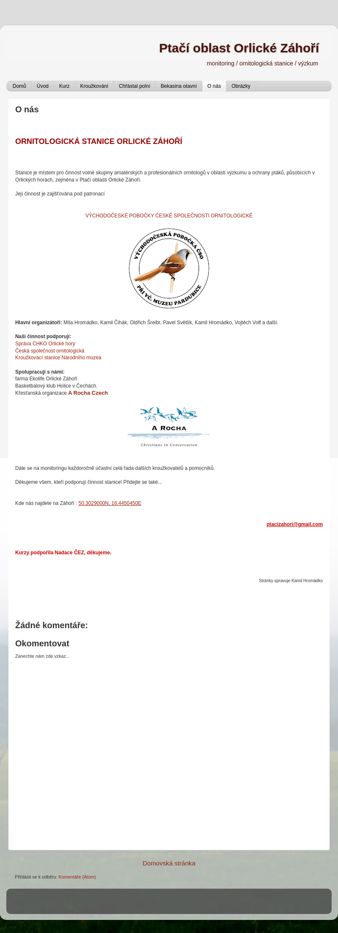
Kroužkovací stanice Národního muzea (58, 358)
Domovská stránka (168, 863)
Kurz (64, 86)
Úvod (43, 86)
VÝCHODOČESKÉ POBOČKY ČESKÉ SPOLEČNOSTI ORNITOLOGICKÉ (169, 216)
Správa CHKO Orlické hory (45, 344)
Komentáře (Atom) (77, 876)
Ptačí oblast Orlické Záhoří (239, 48)
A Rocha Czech (88, 393)
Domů (19, 86)
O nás (214, 86)
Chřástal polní (134, 86)
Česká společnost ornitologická (49, 351)
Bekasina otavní (178, 86)
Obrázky (241, 86)
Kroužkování (94, 86)
